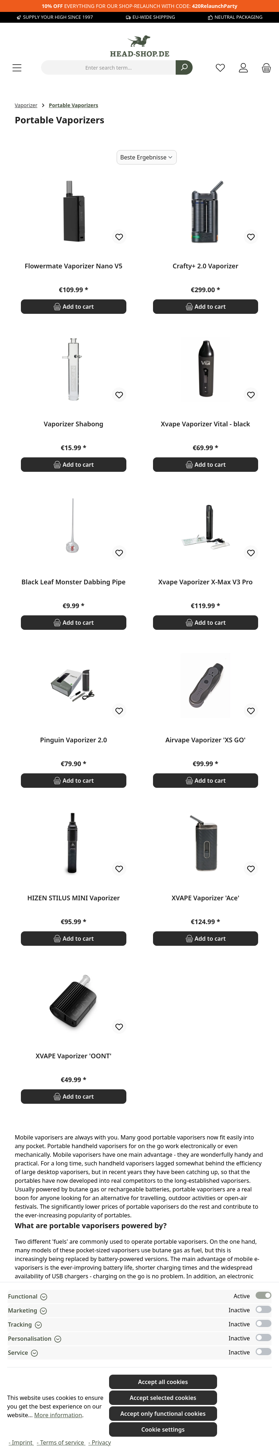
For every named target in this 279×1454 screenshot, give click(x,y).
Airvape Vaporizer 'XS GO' (205, 740)
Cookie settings (163, 1429)
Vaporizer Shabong (73, 424)
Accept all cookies (163, 1382)
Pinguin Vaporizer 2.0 (73, 740)
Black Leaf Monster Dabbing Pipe (74, 582)
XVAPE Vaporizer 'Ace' (205, 898)
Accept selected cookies (163, 1398)
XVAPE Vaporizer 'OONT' (73, 1056)
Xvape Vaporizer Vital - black (205, 424)
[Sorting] (147, 157)
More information (58, 1415)
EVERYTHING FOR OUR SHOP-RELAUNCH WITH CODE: (139, 6)
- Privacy (99, 1442)
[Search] (184, 67)
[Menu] (17, 67)
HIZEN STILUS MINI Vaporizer (73, 898)
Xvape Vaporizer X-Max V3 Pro (205, 582)
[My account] (243, 67)
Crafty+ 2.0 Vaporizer (205, 266)
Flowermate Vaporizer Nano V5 (73, 266)
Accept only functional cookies (163, 1414)
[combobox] (108, 67)
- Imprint (21, 1442)
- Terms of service (61, 1442)
